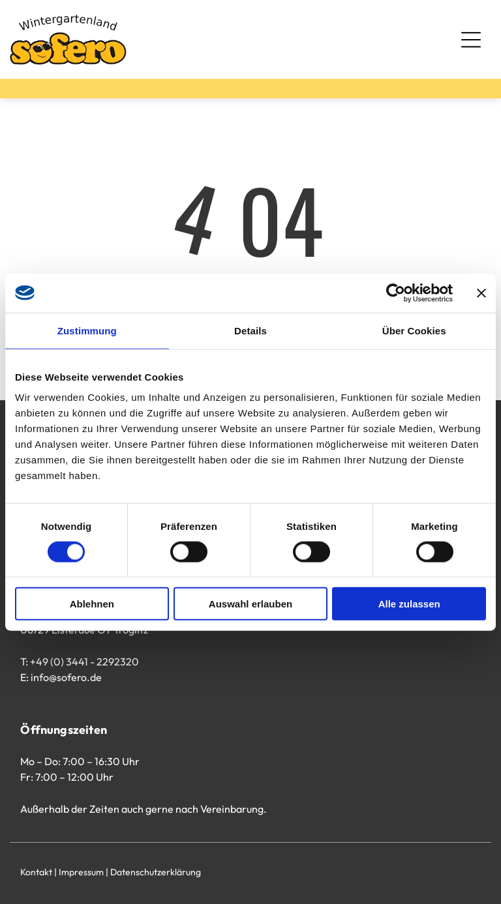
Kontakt (36, 872)
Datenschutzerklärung (155, 872)
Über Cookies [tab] (414, 330)
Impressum (81, 872)
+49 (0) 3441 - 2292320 (84, 661)
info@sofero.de (66, 677)
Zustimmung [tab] (87, 330)
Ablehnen (92, 603)
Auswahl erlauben (250, 603)
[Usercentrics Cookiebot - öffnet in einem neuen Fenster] (396, 292)
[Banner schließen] (481, 292)
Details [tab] (250, 330)
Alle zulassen (409, 603)
